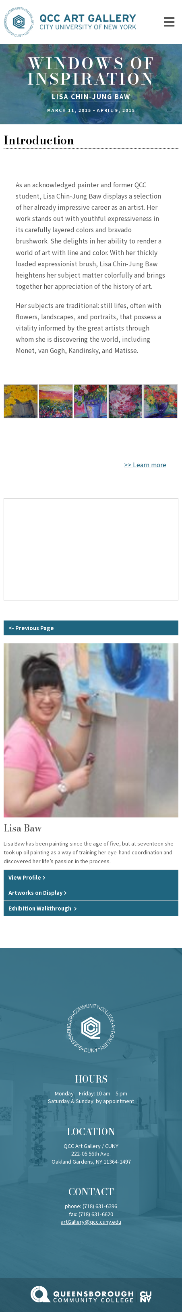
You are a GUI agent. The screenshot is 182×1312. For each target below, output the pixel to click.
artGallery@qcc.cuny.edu (91, 1221)
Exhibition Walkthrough (40, 908)
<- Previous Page (31, 628)
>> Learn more (145, 464)
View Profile (24, 877)
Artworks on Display (35, 892)
